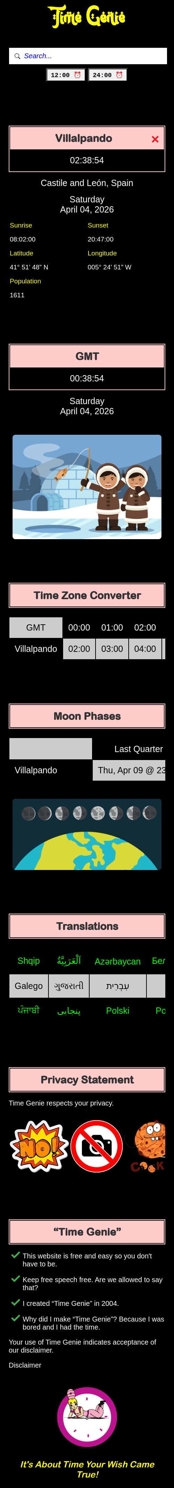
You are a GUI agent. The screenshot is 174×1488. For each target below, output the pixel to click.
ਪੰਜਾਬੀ (29, 1010)
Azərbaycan (118, 961)
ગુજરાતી (69, 986)
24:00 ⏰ (108, 75)
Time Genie (87, 17)
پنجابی (69, 1010)
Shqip (28, 961)
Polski (117, 1010)
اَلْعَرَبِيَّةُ (69, 961)
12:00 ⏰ (66, 75)
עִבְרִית (117, 986)
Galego (29, 986)
